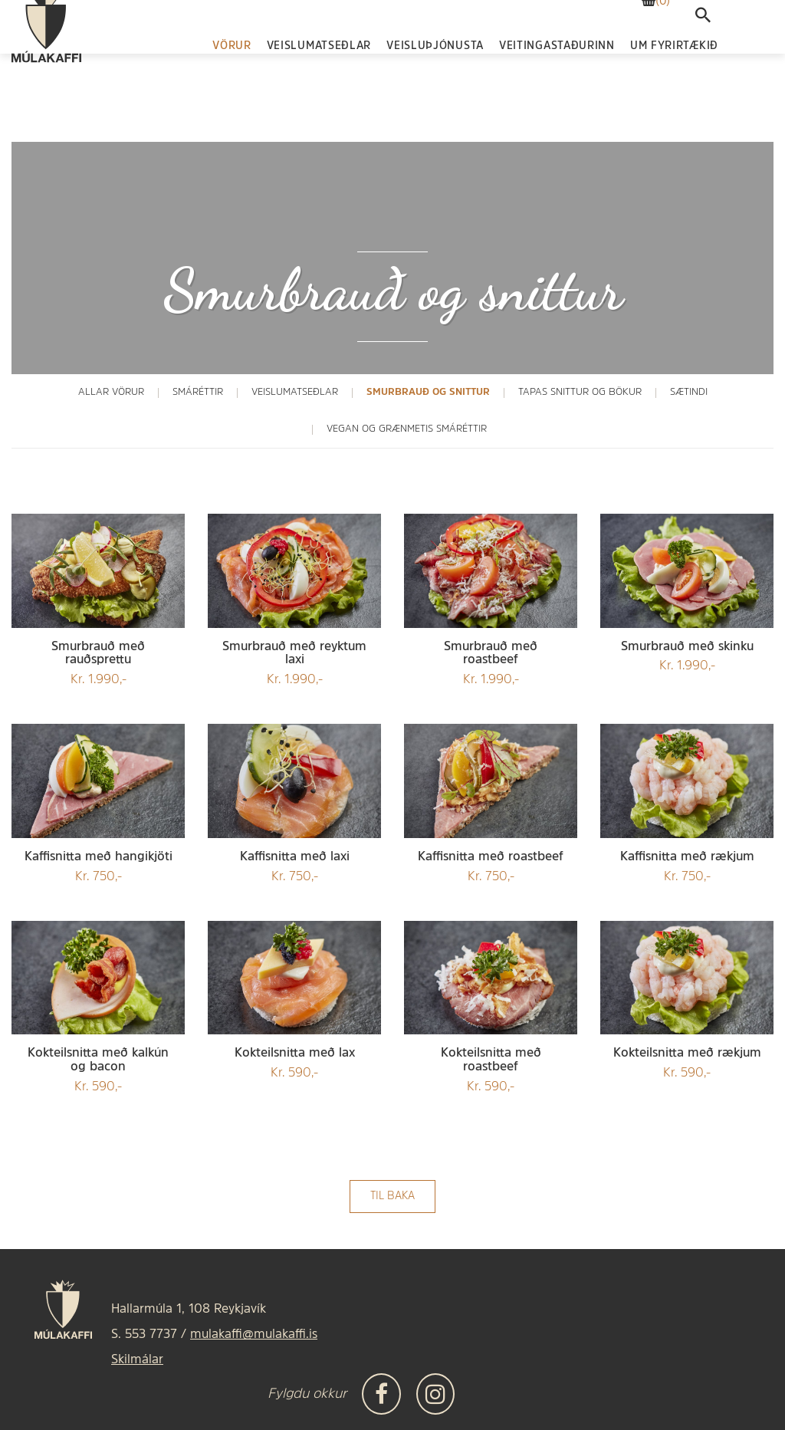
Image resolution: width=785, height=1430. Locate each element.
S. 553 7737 (144, 1335)
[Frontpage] (46, 65)
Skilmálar (137, 1360)
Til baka (392, 1196)
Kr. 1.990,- (98, 663)
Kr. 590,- (98, 1070)
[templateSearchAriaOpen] (703, 56)
